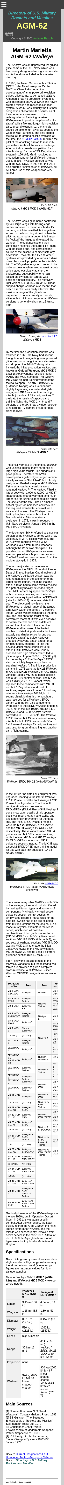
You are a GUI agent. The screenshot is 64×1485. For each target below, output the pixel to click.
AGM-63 (9, 35)
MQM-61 (9, 32)
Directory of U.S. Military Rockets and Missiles (32, 15)
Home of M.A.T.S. (49, 336)
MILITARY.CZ (51, 883)
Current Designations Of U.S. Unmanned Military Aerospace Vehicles (29, 1456)
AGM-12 (32, 139)
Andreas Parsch (43, 38)
